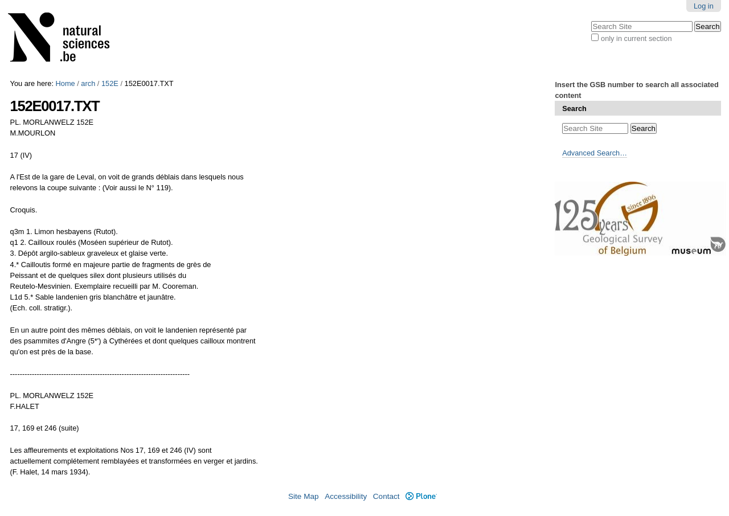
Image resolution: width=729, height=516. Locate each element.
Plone (421, 496)
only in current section (636, 38)
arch (88, 83)
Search (574, 108)
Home (65, 83)
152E (109, 83)
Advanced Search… (594, 153)
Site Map (303, 496)
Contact (386, 496)
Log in (704, 6)
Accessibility (346, 496)
